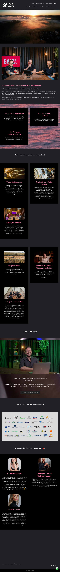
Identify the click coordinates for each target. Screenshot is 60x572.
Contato (17, 564)
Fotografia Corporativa (46, 6)
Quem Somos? (40, 3)
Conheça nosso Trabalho (30, 392)
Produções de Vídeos (51, 3)
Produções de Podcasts (32, 6)
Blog (55, 6)
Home (33, 3)
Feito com (30, 570)
